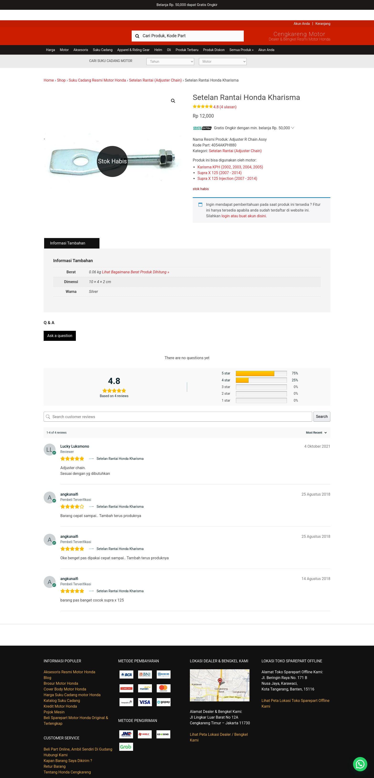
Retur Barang (55, 754)
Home (49, 69)
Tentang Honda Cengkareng (67, 759)
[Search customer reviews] (178, 404)
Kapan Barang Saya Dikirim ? (68, 748)
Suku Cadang (103, 39)
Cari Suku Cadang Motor (110, 50)
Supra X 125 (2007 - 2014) (219, 162)
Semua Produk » (241, 39)
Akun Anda (302, 13)
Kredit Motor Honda (60, 694)
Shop (61, 69)
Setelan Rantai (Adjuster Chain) (155, 69)
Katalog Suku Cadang (62, 688)
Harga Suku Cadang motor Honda (72, 682)
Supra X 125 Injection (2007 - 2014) (227, 168)
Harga (50, 39)
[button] (173, 90)
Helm (158, 39)
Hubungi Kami (56, 742)
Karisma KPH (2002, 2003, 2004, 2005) (230, 156)
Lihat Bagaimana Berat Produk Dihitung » (135, 261)
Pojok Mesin (54, 700)
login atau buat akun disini (243, 205)
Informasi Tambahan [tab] (67, 232)
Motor (64, 39)
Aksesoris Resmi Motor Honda (69, 660)
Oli (169, 39)
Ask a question (59, 323)
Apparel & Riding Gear (133, 39)
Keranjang (323, 13)
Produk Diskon (214, 39)
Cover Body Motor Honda (65, 677)
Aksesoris (80, 39)
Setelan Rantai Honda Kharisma (120, 446)
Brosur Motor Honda (61, 671)
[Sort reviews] (315, 420)
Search (322, 404)
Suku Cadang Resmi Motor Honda (97, 69)
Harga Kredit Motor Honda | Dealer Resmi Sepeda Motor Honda (78, 25)
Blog (47, 665)
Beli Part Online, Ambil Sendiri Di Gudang (78, 737)
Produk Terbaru (187, 39)
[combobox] (187, 25)
